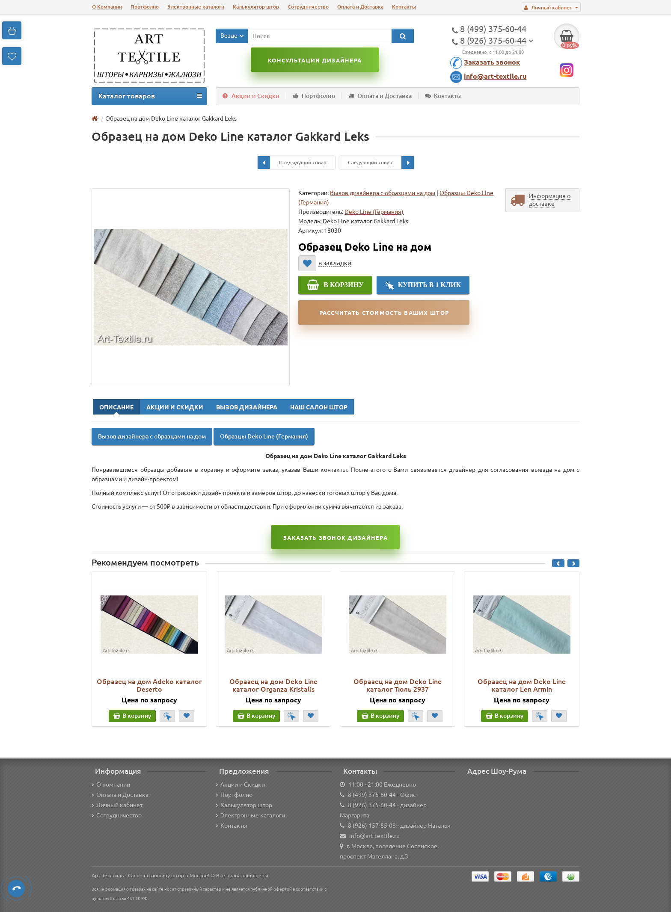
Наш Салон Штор (318, 407)
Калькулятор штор (256, 6)
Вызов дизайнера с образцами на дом (382, 193)
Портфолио (145, 6)
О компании (111, 784)
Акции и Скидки (251, 95)
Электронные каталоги (195, 6)
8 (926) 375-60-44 (372, 805)
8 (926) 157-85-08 (372, 825)
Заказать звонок (492, 62)
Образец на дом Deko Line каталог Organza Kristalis (273, 685)
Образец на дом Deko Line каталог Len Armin (522, 685)
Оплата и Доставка (360, 6)
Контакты (404, 6)
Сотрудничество (308, 6)
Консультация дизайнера (315, 60)
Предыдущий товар (292, 162)
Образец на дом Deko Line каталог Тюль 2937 (397, 685)
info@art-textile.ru (495, 76)
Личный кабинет (117, 805)
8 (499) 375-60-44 (372, 794)
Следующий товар (381, 162)
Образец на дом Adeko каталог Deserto (149, 685)
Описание (116, 407)
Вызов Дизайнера (246, 407)
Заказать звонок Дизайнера (335, 538)
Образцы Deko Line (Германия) (264, 436)
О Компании (107, 6)
